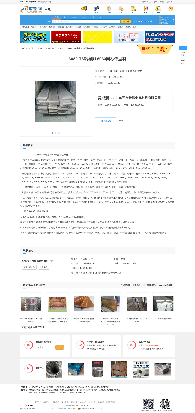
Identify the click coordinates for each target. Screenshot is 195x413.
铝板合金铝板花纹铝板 (106, 345)
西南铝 (128, 27)
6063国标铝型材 (150, 285)
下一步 (59, 347)
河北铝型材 (43, 27)
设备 (74, 17)
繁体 (155, 2)
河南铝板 (34, 27)
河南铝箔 (95, 27)
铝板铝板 (91, 345)
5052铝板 (164, 17)
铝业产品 (48, 9)
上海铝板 (61, 27)
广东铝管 (78, 27)
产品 (56, 17)
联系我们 (46, 402)
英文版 (169, 2)
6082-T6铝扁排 (165, 285)
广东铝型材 (125, 285)
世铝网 (31, 9)
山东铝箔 (86, 27)
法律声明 (56, 402)
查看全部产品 (29, 267)
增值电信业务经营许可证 (107, 402)
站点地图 (83, 402)
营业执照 (92, 402)
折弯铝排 (136, 285)
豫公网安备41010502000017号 (90, 409)
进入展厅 (44, 267)
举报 (121, 120)
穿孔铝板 (164, 23)
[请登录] (40, 2)
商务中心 (145, 2)
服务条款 (65, 402)
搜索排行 (151, 21)
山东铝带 (52, 27)
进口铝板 (121, 27)
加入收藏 (106, 120)
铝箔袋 (163, 20)
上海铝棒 (112, 27)
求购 (65, 17)
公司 (83, 17)
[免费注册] (47, 2)
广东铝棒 (103, 27)
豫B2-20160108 (57, 409)
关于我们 (38, 402)
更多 (134, 27)
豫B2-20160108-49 (70, 409)
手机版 (162, 2)
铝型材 (61, 48)
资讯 (101, 17)
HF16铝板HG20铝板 (96, 349)
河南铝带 (69, 27)
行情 (92, 17)
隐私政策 (74, 402)
